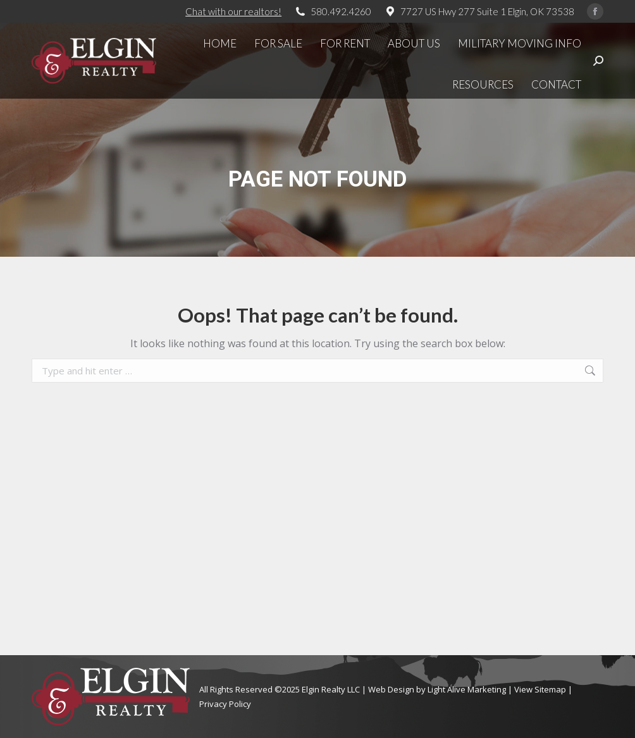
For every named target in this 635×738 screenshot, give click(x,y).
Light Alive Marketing (467, 689)
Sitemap (550, 689)
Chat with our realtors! (233, 11)
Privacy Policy (225, 704)
